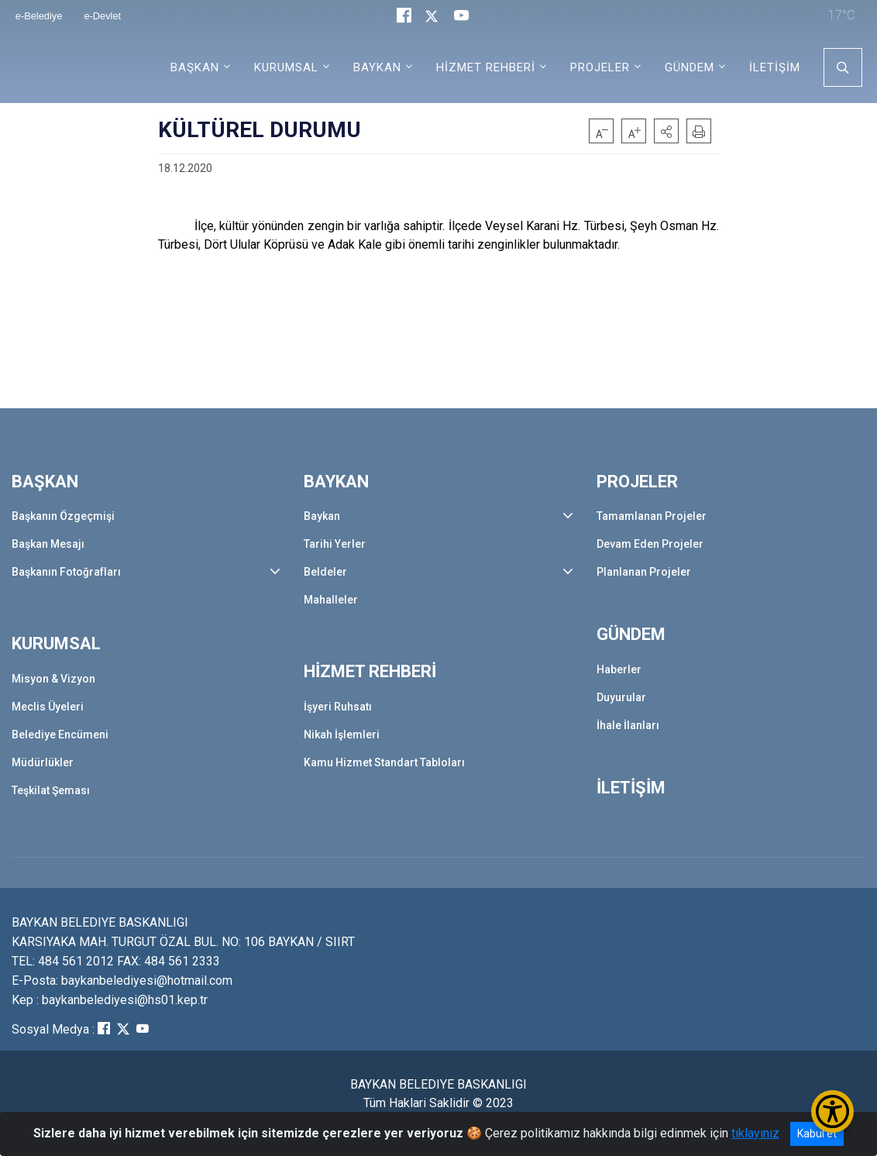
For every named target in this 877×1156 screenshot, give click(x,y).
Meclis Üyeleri (48, 706)
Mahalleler (331, 599)
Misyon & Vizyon (53, 679)
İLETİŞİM (774, 67)
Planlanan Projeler (644, 572)
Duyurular (621, 697)
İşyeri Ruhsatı (338, 706)
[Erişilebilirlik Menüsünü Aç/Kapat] (832, 1111)
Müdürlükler (43, 762)
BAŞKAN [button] (194, 67)
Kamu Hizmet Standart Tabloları (384, 762)
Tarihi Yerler (335, 544)
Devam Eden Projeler (650, 544)
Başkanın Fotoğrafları (66, 572)
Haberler (619, 669)
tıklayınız (755, 1133)
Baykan (322, 516)
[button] (666, 131)
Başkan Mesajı (48, 544)
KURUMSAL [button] (286, 67)
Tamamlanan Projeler (652, 516)
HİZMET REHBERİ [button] (485, 67)
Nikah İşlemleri (342, 734)
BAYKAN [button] (377, 67)
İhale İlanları (628, 725)
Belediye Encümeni (60, 734)
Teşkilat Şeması (51, 790)
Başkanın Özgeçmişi (63, 516)
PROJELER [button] (600, 67)
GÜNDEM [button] (689, 67)
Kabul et (817, 1133)
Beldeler (325, 572)
